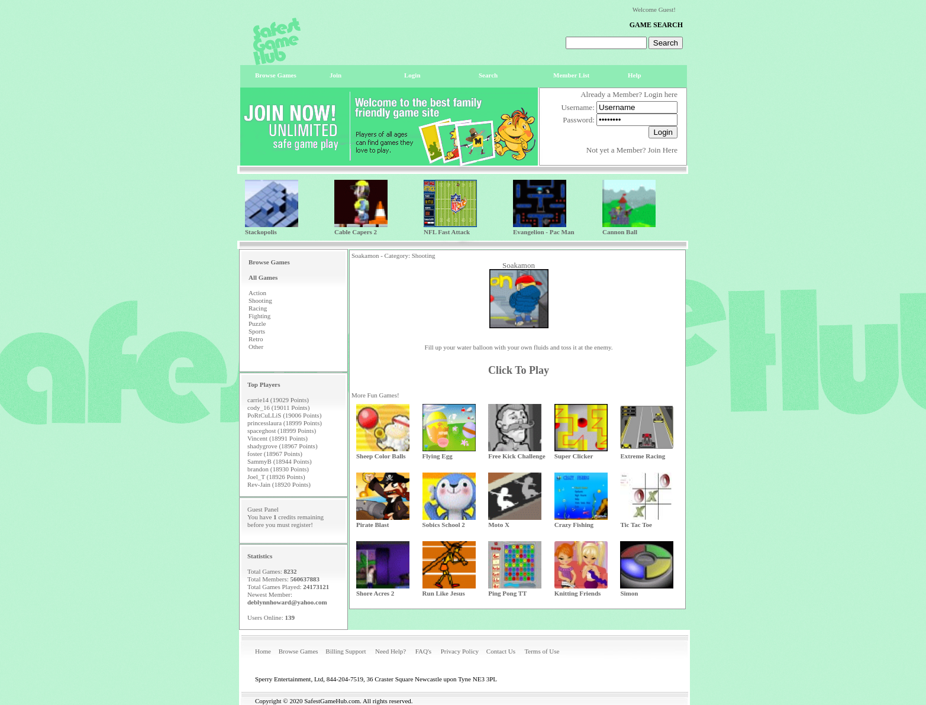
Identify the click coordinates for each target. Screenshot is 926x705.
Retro (256, 338)
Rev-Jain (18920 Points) (279, 484)
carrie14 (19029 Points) (278, 399)
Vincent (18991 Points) (277, 438)
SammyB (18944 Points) (279, 461)
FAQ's (423, 651)
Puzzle (257, 323)
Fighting (259, 315)
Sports (257, 331)
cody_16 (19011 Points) (278, 407)
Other (256, 346)
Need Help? (390, 651)
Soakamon (518, 265)
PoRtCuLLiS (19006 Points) (284, 415)
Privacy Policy (460, 651)
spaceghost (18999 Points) (281, 430)
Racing (258, 308)
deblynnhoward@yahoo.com (287, 602)
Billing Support (345, 651)
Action (257, 292)
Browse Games (298, 651)
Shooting (260, 300)
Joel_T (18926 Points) (276, 476)
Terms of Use (541, 651)
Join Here (662, 149)
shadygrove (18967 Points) (282, 445)
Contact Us (500, 651)
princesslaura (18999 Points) (284, 422)
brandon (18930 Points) (278, 469)
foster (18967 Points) (274, 453)
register (301, 524)
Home (263, 651)
